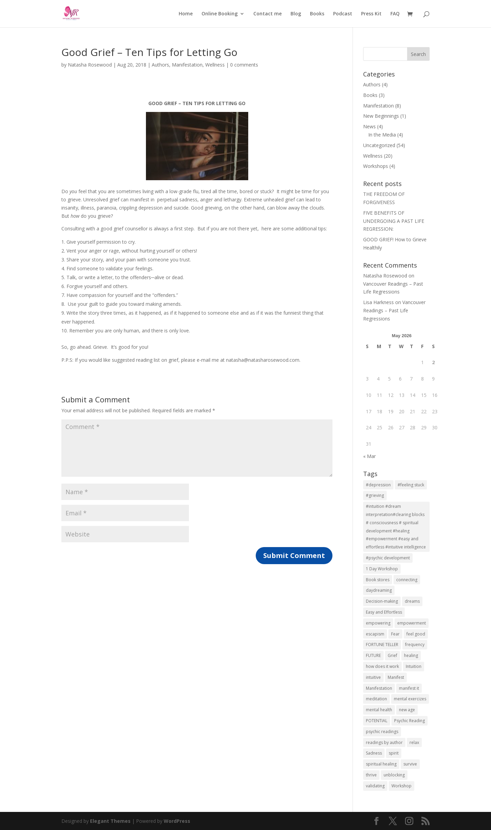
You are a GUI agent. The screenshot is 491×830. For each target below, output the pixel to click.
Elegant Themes (110, 821)
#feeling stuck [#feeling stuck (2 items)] (411, 485)
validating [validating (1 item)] (375, 786)
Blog (296, 14)
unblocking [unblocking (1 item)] (394, 775)
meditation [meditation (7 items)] (376, 699)
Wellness (215, 64)
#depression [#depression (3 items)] (378, 485)
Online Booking (220, 14)
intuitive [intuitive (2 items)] (373, 677)
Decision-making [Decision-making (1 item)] (382, 601)
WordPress (177, 821)
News (369, 126)
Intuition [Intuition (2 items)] (413, 666)
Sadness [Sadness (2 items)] (374, 753)
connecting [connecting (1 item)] (406, 580)
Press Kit (371, 14)
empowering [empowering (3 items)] (378, 623)
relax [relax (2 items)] (414, 742)
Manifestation (187, 64)
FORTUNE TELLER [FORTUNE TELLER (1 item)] (382, 644)
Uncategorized (379, 145)
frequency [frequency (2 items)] (415, 644)
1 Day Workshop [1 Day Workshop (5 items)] (382, 569)
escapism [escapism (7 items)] (375, 634)
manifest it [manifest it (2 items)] (409, 688)
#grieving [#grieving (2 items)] (375, 495)
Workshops (375, 166)
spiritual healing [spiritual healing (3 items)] (381, 764)
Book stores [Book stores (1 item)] (377, 580)
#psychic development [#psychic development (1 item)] (388, 558)
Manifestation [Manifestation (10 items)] (379, 688)
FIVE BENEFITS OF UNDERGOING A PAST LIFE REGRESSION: (393, 221)
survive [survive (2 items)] (410, 764)
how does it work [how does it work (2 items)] (382, 666)
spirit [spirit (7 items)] (394, 753)
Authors (160, 64)
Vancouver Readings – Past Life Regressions (394, 310)
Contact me (267, 14)
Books (317, 14)
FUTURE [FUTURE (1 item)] (373, 655)
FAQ (395, 14)
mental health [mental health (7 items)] (379, 710)
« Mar (369, 456)
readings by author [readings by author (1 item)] (384, 742)
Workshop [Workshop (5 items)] (401, 786)
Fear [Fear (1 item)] (395, 634)
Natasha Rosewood (90, 64)
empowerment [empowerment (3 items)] (411, 623)
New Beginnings (381, 116)
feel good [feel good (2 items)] (415, 634)
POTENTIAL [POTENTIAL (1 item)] (376, 721)
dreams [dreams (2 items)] (412, 601)
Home (186, 14)
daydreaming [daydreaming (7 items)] (379, 590)
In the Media (382, 134)
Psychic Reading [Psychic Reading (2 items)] (409, 721)
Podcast (342, 14)
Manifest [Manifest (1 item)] (396, 677)
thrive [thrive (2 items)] (371, 775)
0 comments (244, 64)
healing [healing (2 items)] (411, 655)
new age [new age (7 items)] (407, 710)
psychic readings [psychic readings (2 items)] (382, 731)
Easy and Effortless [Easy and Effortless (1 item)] (384, 612)
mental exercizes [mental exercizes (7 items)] (410, 699)
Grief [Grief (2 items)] (392, 655)
